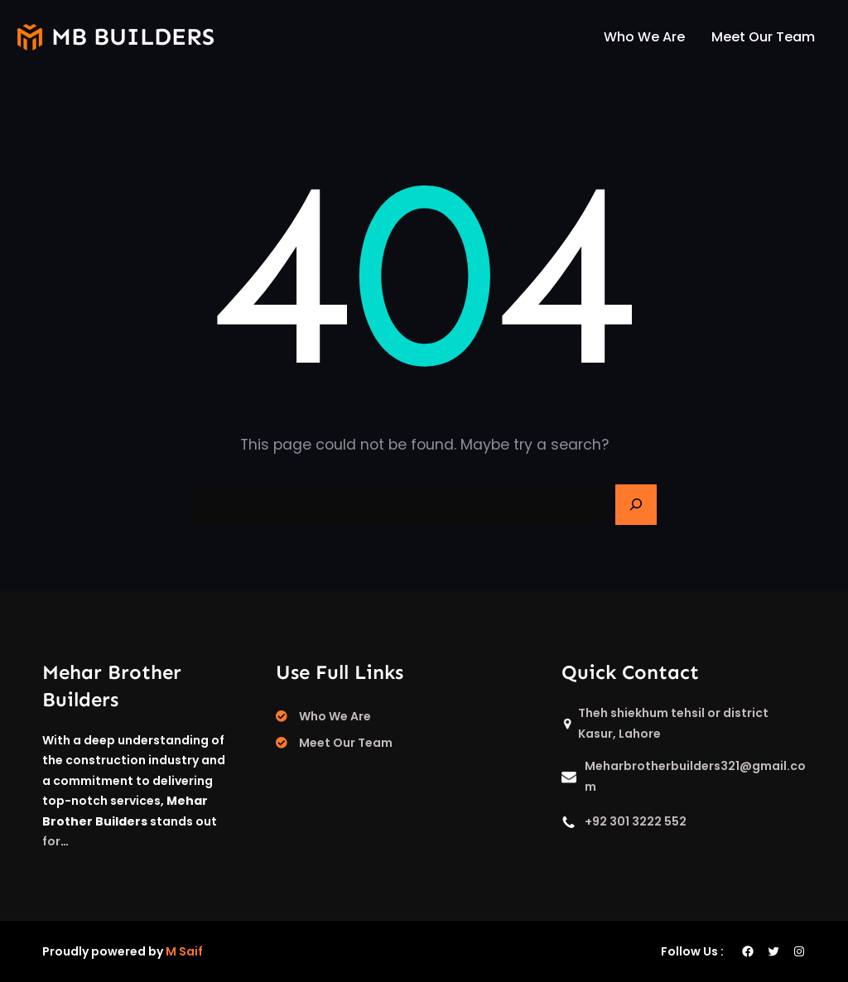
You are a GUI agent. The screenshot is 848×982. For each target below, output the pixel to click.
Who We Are (335, 716)
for (51, 841)
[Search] (636, 505)
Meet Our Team (346, 742)
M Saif (184, 951)
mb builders (132, 36)
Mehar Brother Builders (111, 685)
